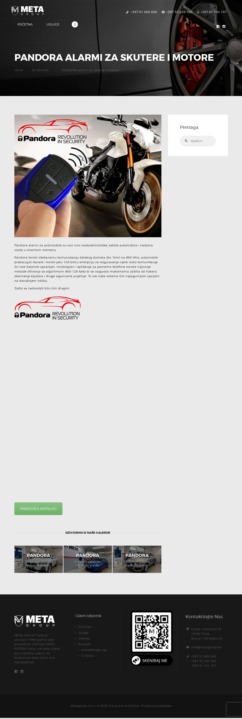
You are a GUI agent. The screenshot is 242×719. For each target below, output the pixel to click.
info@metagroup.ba (206, 647)
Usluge (83, 633)
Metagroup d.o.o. (83, 707)
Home (19, 70)
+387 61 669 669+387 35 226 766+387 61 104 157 (204, 661)
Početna (84, 627)
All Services (40, 70)
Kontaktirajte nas (94, 650)
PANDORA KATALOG (38, 509)
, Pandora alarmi (39, 563)
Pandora (38, 555)
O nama (87, 656)
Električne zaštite (38, 562)
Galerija (84, 638)
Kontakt (84, 644)
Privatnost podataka (156, 707)
